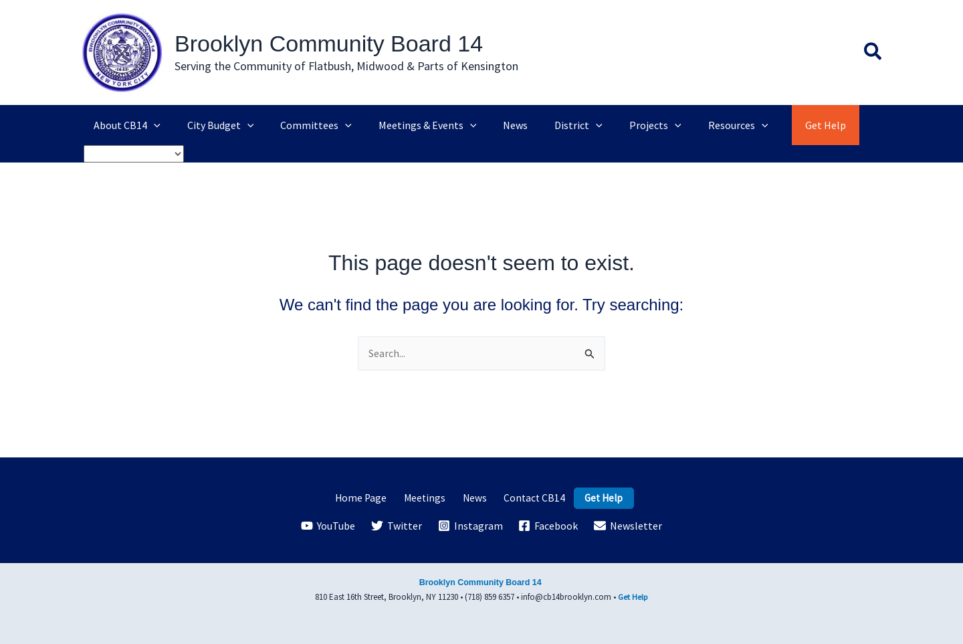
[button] (873, 52)
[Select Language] (134, 154)
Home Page (370, 497)
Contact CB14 (528, 497)
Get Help (592, 497)
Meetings (429, 497)
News (473, 497)
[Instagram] (470, 526)
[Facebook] (549, 526)
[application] (151, 125)
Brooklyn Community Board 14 (329, 43)
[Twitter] (395, 526)
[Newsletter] (629, 526)
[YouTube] (327, 526)
